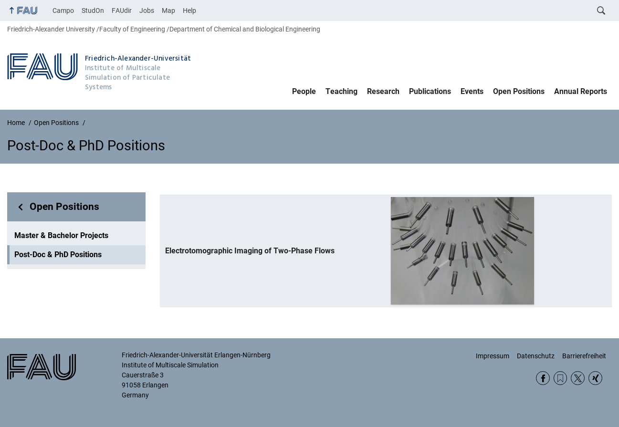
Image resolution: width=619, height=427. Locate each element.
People (304, 91)
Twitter (578, 378)
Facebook (543, 378)
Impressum (492, 356)
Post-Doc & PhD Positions (58, 254)
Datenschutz (536, 356)
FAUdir (122, 10)
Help (189, 10)
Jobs (146, 10)
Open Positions (519, 91)
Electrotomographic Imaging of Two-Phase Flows (250, 250)
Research (383, 91)
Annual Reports (580, 91)
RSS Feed (560, 378)
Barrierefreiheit (584, 356)
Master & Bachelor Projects (61, 235)
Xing (595, 378)
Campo (63, 10)
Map (168, 10)
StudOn (93, 10)
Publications (430, 91)
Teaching (341, 91)
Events (472, 91)
